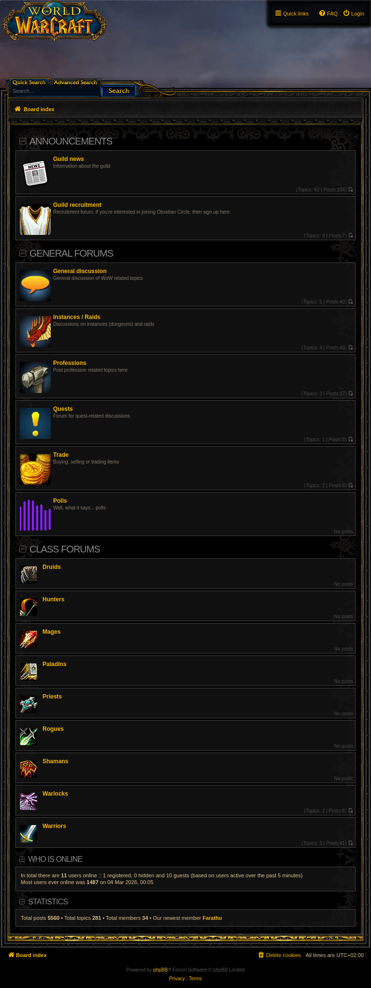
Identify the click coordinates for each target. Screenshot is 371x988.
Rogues (53, 729)
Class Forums (64, 549)
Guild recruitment (77, 205)
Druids (52, 567)
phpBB (160, 970)
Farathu (212, 918)
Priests (52, 696)
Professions (69, 363)
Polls (60, 500)
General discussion (80, 271)
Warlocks (55, 793)
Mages (51, 631)
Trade (61, 454)
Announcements (70, 141)
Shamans (55, 761)
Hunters (53, 599)
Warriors (54, 826)
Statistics (48, 902)
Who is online (55, 859)
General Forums (71, 253)
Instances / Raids (76, 317)
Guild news (68, 159)
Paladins (54, 664)
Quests (63, 409)
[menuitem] (353, 13)
